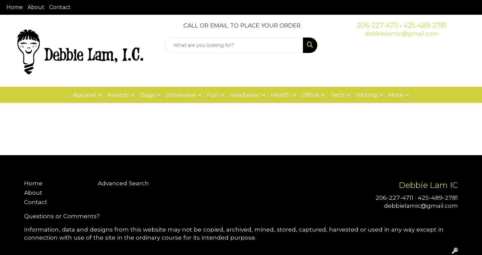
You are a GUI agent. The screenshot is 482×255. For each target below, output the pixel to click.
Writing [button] (366, 94)
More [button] (395, 94)
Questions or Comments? (62, 215)
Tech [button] (337, 94)
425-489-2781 (425, 25)
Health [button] (281, 94)
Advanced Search (123, 183)
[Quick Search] (234, 45)
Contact (60, 7)
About (36, 7)
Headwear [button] (245, 94)
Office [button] (310, 94)
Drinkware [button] (181, 94)
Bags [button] (147, 94)
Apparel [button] (84, 94)
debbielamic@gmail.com (402, 33)
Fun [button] (213, 94)
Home (14, 7)
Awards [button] (118, 94)
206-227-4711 (377, 25)
